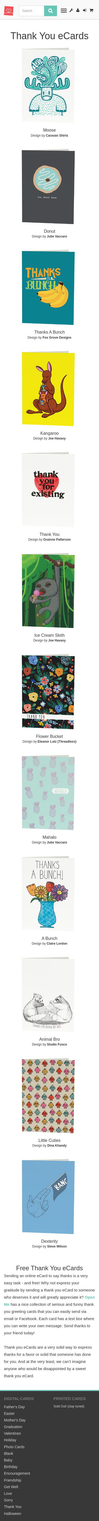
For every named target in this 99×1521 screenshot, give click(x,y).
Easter (9, 1413)
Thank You (12, 1507)
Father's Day (14, 1407)
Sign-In (84, 10)
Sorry (8, 1500)
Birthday (10, 1467)
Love (8, 1493)
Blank (8, 1453)
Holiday (10, 1440)
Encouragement (17, 1473)
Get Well (11, 1487)
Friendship (12, 1480)
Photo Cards (14, 1447)
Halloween (12, 1513)
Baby (8, 1460)
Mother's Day (15, 1420)
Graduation (13, 1427)
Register (77, 10)
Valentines (12, 1433)
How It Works (71, 10)
